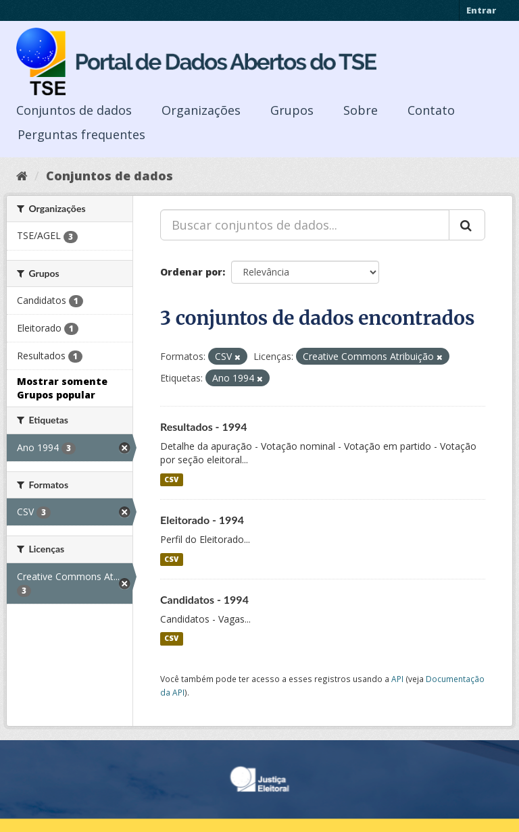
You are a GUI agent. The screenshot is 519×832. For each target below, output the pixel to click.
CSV (171, 479)
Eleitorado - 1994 (202, 519)
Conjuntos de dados (74, 110)
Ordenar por (191, 271)
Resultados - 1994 (203, 426)
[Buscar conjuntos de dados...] (304, 224)
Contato (431, 110)
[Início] (22, 175)
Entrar (481, 10)
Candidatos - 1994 (204, 599)
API (397, 678)
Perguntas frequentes (81, 134)
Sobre (360, 110)
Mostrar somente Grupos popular (62, 388)
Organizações (201, 110)
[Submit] (467, 224)
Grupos (292, 110)
